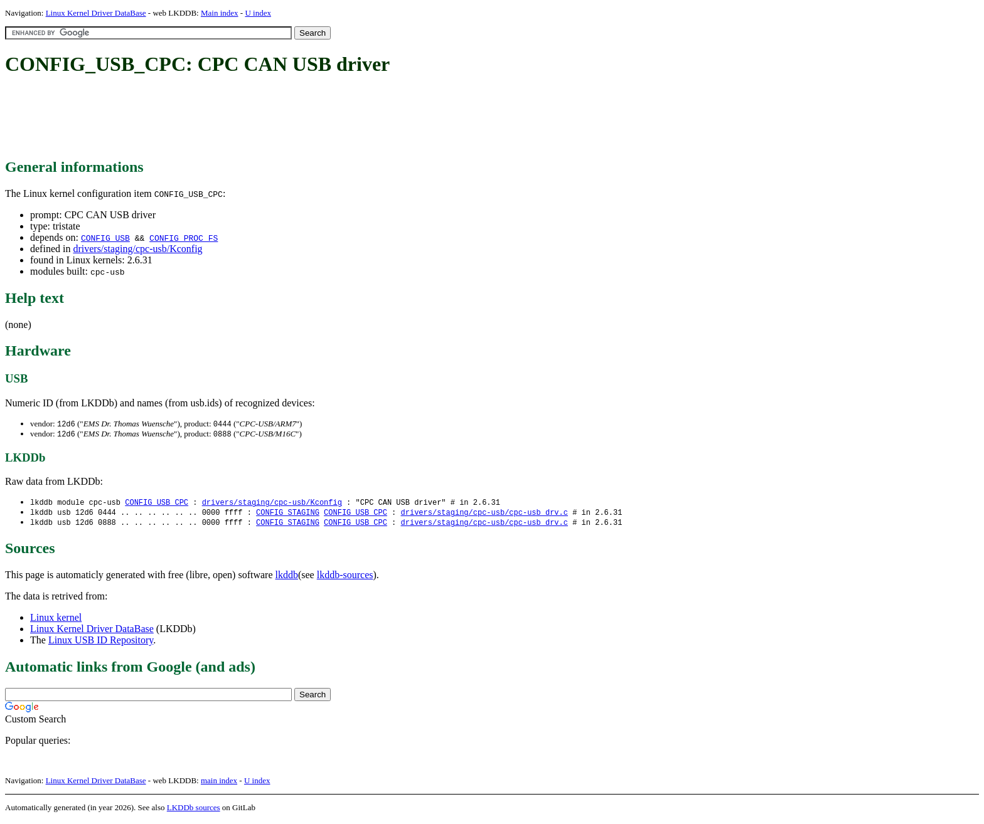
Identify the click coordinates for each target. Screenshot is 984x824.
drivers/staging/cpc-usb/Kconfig (137, 248)
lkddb (286, 578)
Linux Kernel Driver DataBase (96, 13)
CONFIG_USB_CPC (156, 504)
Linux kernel (56, 620)
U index (258, 13)
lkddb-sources (345, 578)
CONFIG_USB (105, 237)
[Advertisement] (233, 118)
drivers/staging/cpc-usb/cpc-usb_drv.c (483, 514)
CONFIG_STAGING (287, 514)
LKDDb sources (193, 810)
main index (219, 783)
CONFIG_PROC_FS (183, 237)
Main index (219, 13)
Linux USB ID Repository (100, 643)
